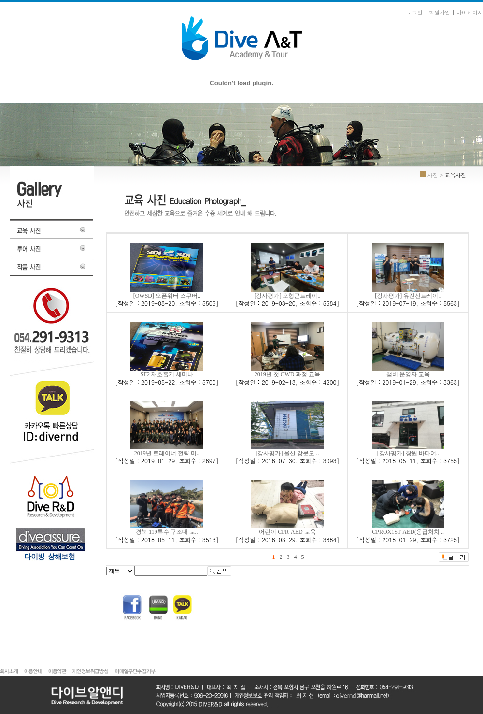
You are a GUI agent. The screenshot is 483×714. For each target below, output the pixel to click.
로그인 (415, 12)
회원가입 (439, 12)
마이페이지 (469, 12)
